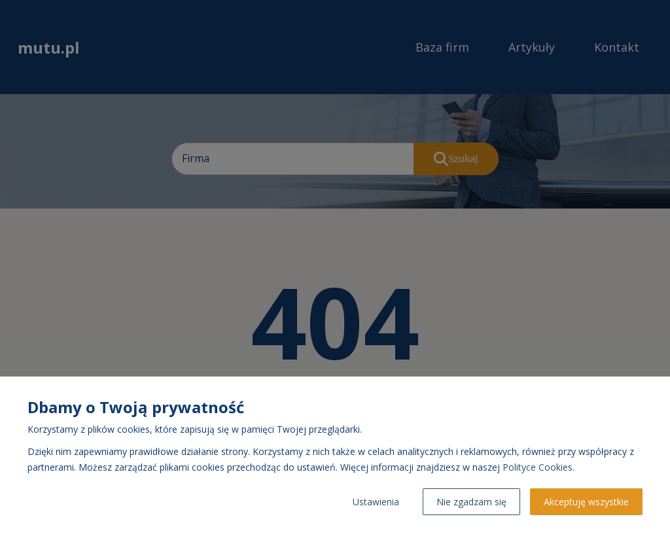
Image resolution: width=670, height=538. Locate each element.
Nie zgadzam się (471, 502)
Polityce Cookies (537, 467)
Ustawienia (376, 502)
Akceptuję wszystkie (586, 502)
